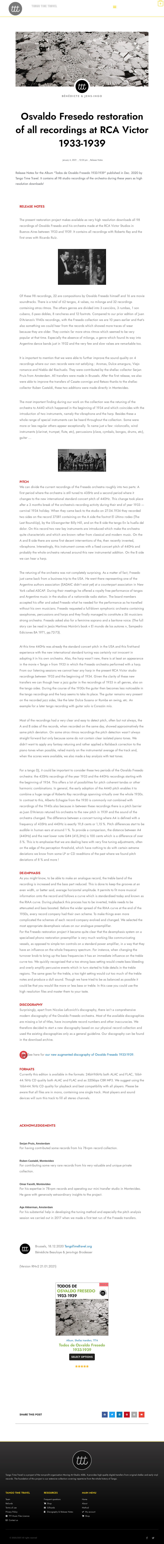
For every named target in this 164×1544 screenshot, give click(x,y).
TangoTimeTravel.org (78, 1246)
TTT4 (96, 1340)
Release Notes (96, 159)
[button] (114, 6)
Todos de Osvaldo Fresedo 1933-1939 (82, 1347)
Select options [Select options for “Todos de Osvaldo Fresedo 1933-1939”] (82, 1357)
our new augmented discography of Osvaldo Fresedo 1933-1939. (89, 1054)
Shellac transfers (83, 1340)
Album (69, 1340)
